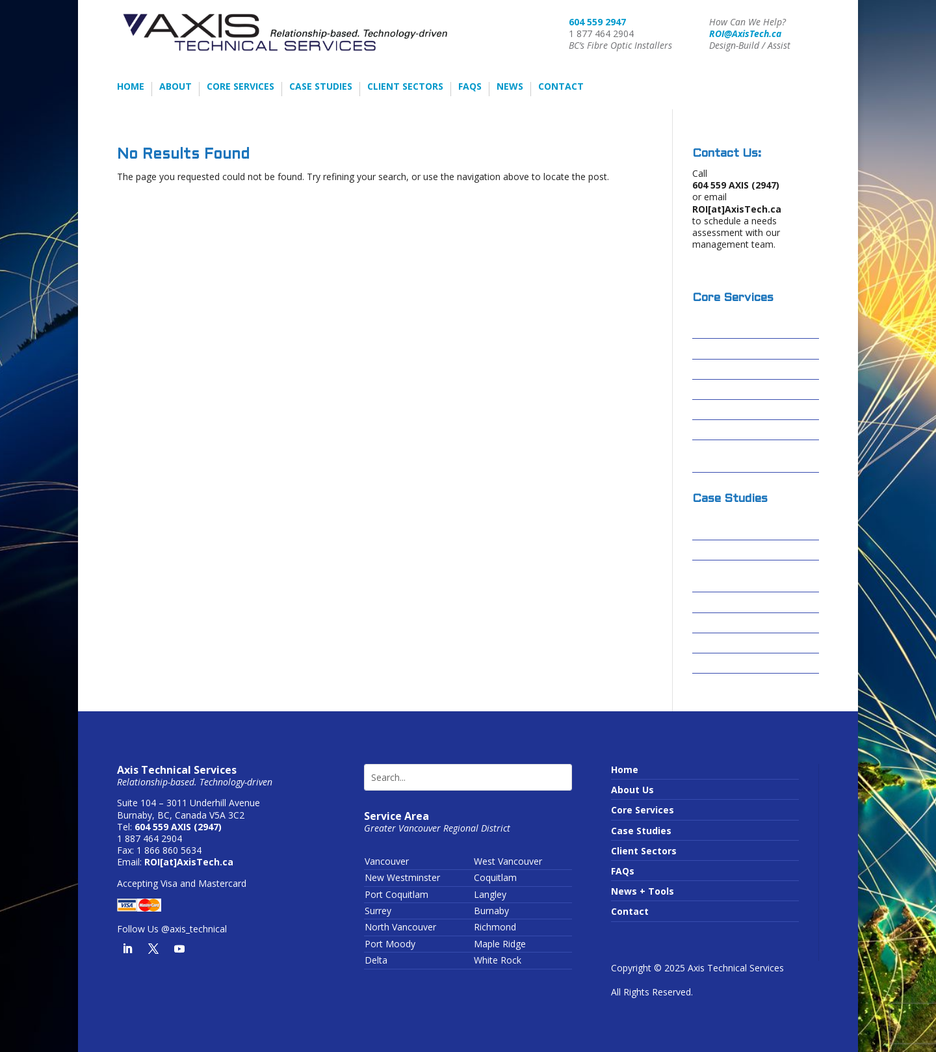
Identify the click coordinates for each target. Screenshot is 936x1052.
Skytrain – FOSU (728, 623)
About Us (632, 789)
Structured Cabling (736, 369)
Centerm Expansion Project (737, 576)
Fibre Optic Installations (748, 349)
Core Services (240, 87)
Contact (561, 87)
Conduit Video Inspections (753, 430)
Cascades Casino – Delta (749, 550)
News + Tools (642, 891)
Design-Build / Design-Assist (744, 323)
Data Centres (723, 390)
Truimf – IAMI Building (744, 663)
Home (130, 87)
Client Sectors (405, 87)
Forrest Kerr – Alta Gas (745, 602)
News (510, 87)
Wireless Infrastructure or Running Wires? (753, 456)
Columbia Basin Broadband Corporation (754, 524)
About (175, 87)
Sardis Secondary (732, 643)
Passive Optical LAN (739, 410)
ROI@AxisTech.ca (745, 33)
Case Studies (320, 87)
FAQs (470, 87)
